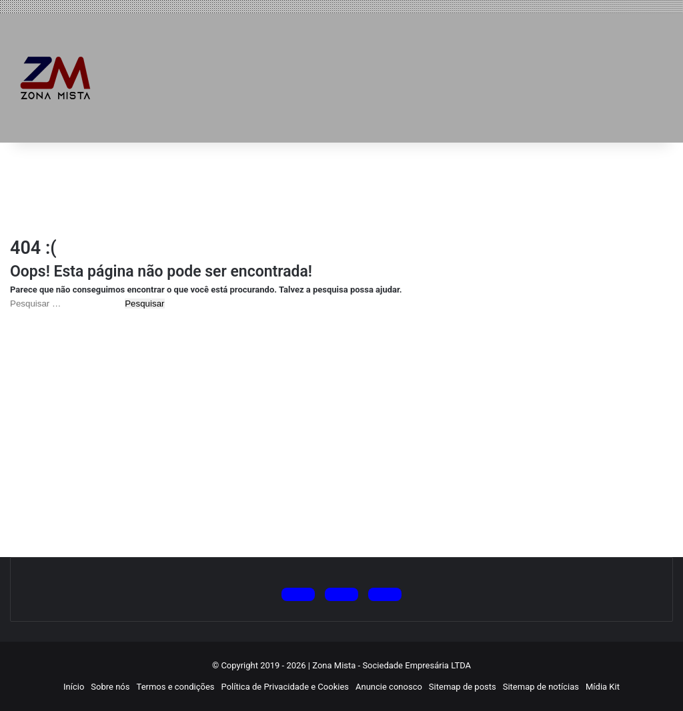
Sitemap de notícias (541, 687)
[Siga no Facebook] (385, 594)
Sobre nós (110, 687)
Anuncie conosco (389, 687)
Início (73, 687)
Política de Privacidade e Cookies (285, 687)
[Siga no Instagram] (341, 594)
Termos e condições (176, 687)
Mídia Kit (603, 687)
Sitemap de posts (462, 687)
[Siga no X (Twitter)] (298, 594)
